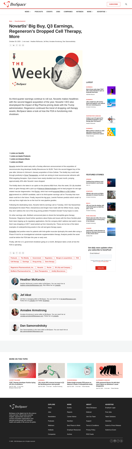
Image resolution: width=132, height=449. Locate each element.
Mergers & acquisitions (64, 258)
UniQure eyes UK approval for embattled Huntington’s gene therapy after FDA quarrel (94, 119)
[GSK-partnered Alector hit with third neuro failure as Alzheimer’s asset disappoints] (109, 370)
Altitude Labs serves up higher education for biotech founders (95, 194)
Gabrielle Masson (90, 94)
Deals (88, 203)
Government (37, 258)
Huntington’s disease (93, 116)
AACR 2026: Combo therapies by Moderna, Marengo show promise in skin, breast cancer (95, 232)
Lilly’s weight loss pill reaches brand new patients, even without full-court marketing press (95, 103)
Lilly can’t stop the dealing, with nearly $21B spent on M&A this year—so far (95, 207)
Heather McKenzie (37, 41)
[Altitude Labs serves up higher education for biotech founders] (111, 195)
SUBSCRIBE (113, 4)
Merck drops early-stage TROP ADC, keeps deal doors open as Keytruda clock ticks (95, 91)
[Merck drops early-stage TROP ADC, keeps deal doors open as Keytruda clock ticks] (111, 90)
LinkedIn (57, 285)
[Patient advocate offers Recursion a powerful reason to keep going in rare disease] (111, 219)
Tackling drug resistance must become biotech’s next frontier (94, 182)
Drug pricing (37, 261)
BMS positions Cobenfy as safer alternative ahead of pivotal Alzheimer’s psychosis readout (95, 132)
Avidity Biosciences (58, 271)
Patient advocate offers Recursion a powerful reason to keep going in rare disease (95, 219)
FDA (77, 258)
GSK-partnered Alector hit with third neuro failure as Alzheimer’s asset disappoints (107, 384)
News (27, 11)
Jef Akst (46, 41)
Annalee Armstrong (55, 41)
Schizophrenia (72, 380)
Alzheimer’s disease (103, 380)
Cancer (88, 228)
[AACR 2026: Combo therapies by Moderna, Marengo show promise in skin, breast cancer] (111, 232)
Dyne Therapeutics (41, 271)
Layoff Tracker (14, 380)
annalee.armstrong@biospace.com (31, 316)
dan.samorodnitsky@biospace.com (31, 331)
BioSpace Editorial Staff (15, 388)
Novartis (40, 267)
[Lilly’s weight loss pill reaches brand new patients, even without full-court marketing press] (111, 103)
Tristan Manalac (90, 136)
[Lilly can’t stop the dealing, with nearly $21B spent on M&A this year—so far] (111, 207)
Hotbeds (79, 11)
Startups (89, 191)
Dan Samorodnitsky (69, 41)
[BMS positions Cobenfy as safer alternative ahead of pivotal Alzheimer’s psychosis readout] (111, 132)
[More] (30, 11)
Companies (68, 11)
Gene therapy (49, 261)
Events (49, 11)
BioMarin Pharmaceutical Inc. (21, 271)
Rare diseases (91, 215)
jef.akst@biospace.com (68, 299)
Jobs (58, 11)
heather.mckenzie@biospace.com (31, 285)
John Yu (88, 185)
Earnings (26, 261)
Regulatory (49, 258)
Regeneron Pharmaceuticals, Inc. (22, 267)
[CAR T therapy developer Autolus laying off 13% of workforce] (22, 370)
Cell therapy (15, 261)
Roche (49, 267)
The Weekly (25, 258)
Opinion (88, 179)
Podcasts (39, 11)
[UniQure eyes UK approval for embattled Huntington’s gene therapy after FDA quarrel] (111, 119)
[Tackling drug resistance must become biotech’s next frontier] (111, 183)
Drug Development (20, 21)
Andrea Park (89, 235)
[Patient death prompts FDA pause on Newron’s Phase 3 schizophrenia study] (80, 370)
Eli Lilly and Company (62, 267)
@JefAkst (46, 300)
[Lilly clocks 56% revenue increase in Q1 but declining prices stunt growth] (51, 370)
